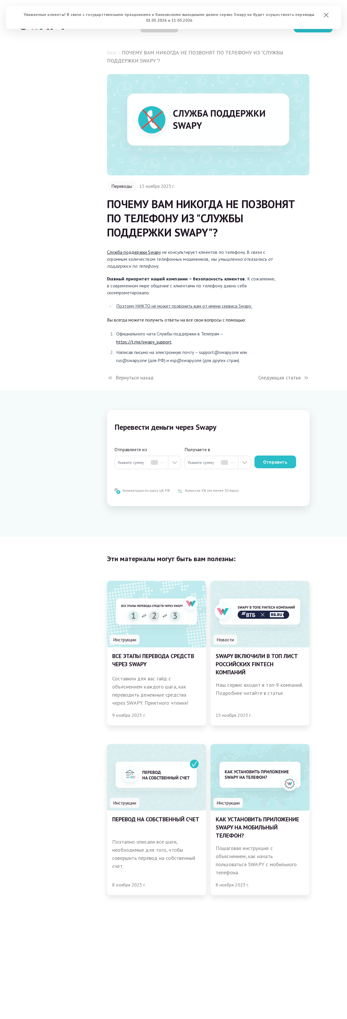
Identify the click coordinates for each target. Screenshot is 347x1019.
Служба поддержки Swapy (134, 252)
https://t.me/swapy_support (143, 342)
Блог (112, 52)
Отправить (275, 462)
